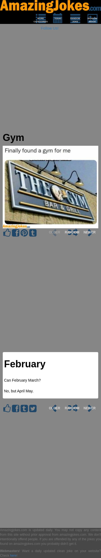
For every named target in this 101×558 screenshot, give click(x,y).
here (13, 555)
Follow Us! (49, 28)
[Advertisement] (50, 81)
